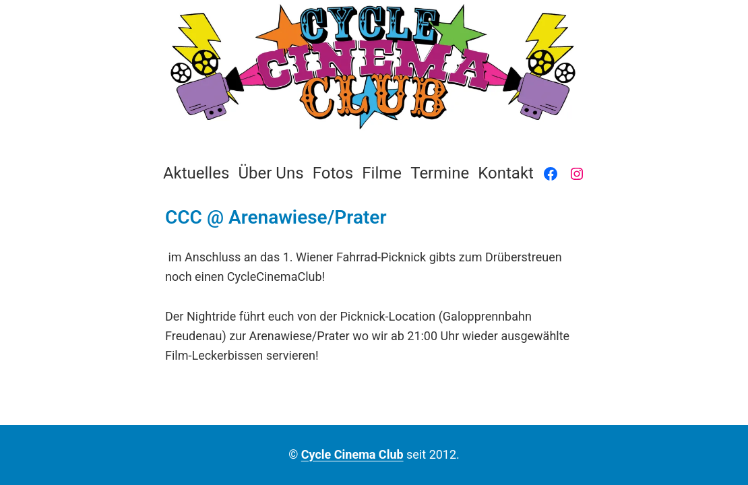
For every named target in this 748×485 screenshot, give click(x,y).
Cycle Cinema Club (352, 454)
